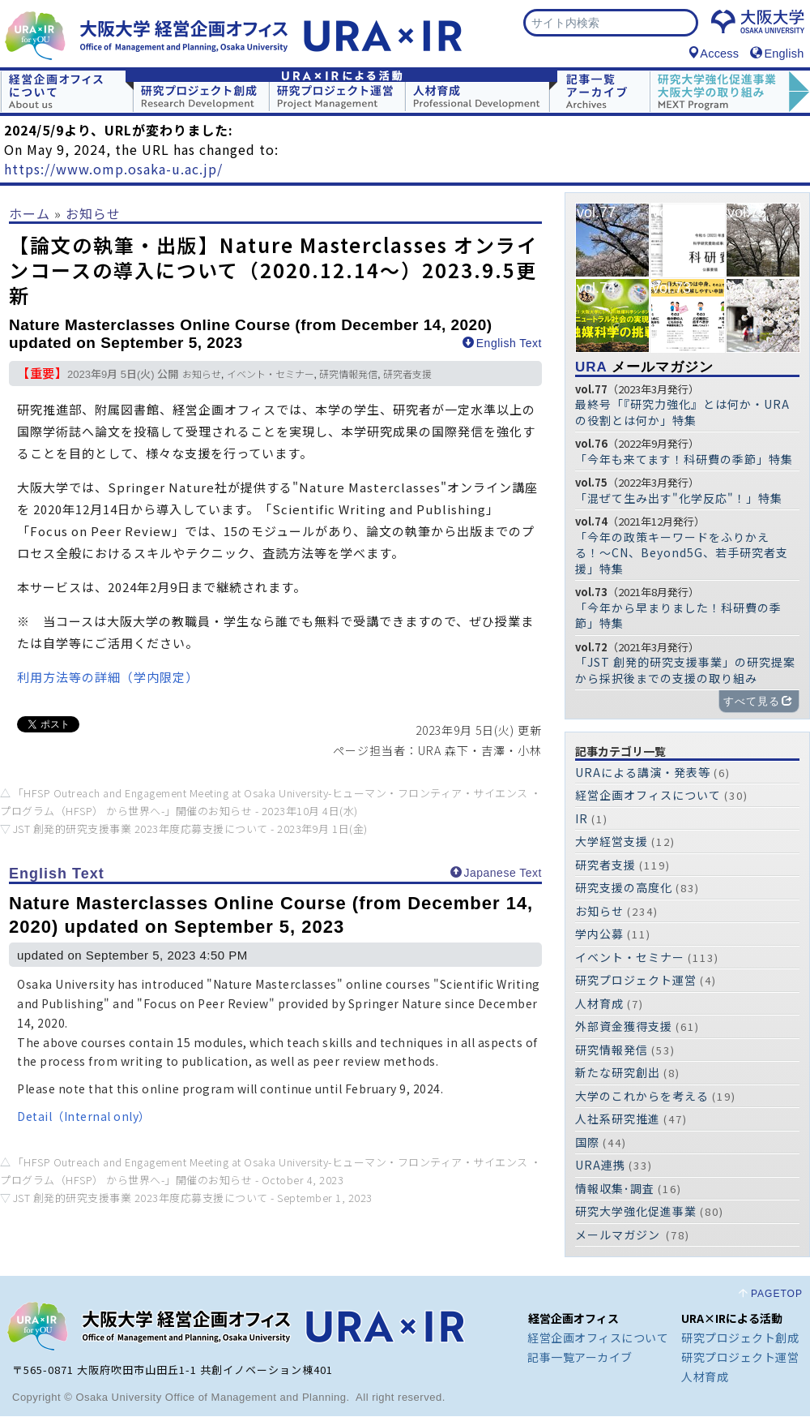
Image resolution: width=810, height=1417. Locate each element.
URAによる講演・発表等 (642, 773)
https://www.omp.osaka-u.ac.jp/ (113, 169)
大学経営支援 (611, 842)
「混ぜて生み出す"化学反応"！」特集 (678, 499)
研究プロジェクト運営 (636, 981)
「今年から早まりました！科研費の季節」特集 (678, 616)
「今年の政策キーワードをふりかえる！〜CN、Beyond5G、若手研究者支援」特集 (681, 554)
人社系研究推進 (617, 1119)
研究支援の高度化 (623, 888)
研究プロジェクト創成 (740, 1338)
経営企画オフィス (573, 1319)
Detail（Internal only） (84, 1117)
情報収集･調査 (614, 1189)
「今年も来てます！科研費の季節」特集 (684, 460)
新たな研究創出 (617, 1073)
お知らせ (93, 214)
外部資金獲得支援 (623, 1027)
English (777, 54)
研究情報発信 (348, 375)
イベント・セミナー (270, 375)
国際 (587, 1143)
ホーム (29, 214)
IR (581, 819)
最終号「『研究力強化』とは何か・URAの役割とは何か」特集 (682, 413)
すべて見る (758, 702)
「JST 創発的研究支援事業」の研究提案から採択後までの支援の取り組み (685, 671)
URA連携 (600, 1165)
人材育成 (599, 1004)
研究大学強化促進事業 (636, 1212)
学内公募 (599, 934)
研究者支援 (407, 375)
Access (713, 54)
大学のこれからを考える (642, 1097)
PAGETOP (777, 1294)
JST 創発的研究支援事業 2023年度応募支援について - (190, 829)
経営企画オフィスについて (648, 796)
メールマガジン (644, 368)
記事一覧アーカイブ (580, 1358)
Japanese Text (496, 873)
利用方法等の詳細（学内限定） (107, 677)
